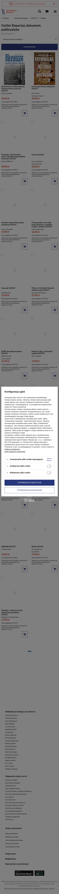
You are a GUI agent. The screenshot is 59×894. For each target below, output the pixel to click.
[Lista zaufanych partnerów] (15, 452)
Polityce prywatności (12, 449)
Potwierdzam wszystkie (29, 482)
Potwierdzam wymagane (29, 490)
